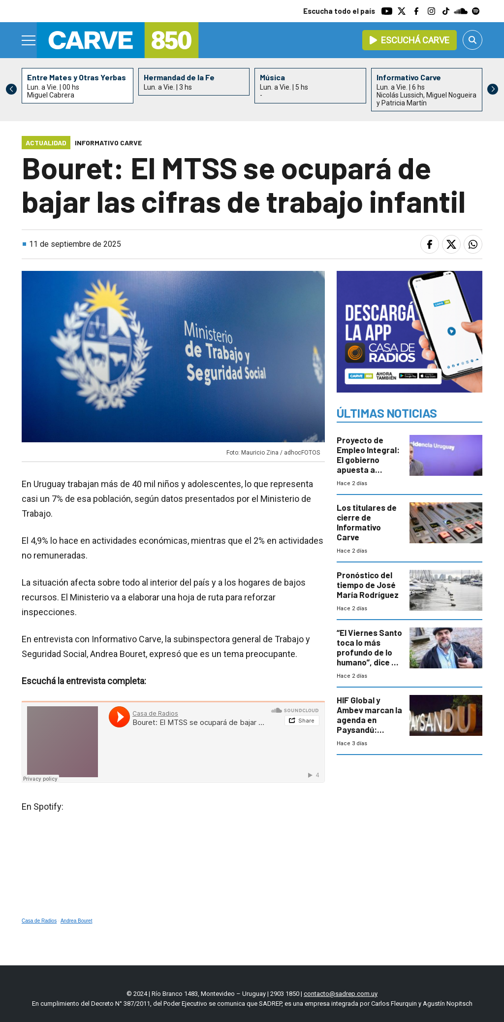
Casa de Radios (39, 920)
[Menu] (29, 40)
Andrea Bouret (77, 920)
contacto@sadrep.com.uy (341, 993)
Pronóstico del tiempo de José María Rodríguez (368, 584)
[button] (492, 89)
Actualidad (46, 142)
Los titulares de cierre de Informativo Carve (367, 522)
